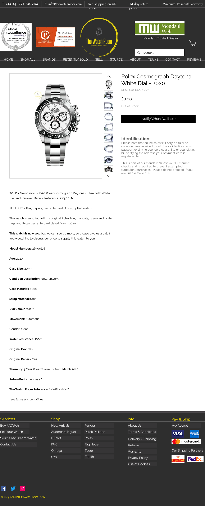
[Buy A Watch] (14, 425)
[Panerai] (99, 425)
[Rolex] (99, 438)
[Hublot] (66, 438)
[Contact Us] (18, 444)
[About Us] (142, 425)
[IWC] (66, 444)
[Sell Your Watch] (14, 432)
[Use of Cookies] (142, 464)
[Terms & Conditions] (142, 432)
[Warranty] (142, 451)
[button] (192, 43)
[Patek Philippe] (99, 432)
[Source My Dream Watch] (18, 438)
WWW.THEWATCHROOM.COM (28, 497)
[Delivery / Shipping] (142, 439)
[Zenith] (99, 456)
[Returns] (142, 445)
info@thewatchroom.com (65, 4)
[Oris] (66, 457)
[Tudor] (99, 450)
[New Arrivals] (66, 425)
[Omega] (66, 450)
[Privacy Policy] (142, 458)
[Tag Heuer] (99, 444)
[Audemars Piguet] (66, 432)
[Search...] (159, 52)
